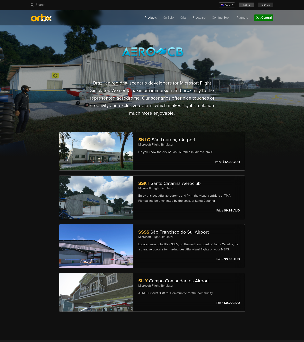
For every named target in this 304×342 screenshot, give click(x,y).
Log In (246, 5)
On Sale (168, 18)
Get (264, 18)
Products (151, 18)
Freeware (199, 18)
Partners (242, 18)
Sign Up (266, 5)
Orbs (183, 18)
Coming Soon (221, 18)
